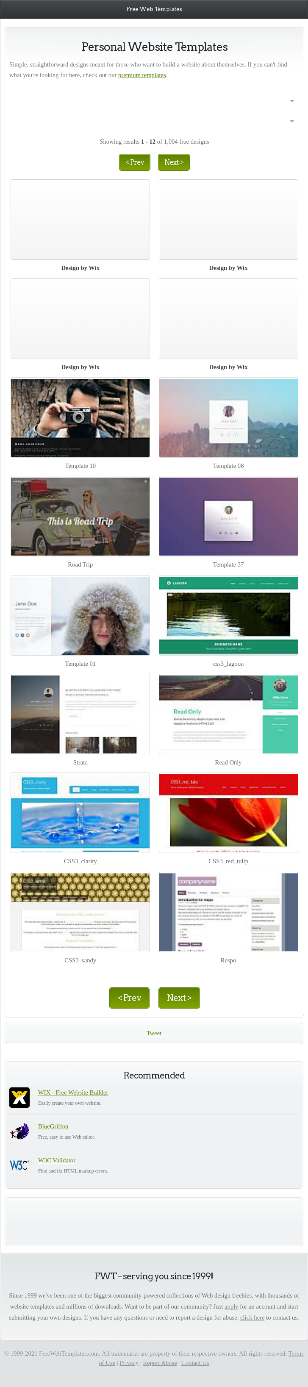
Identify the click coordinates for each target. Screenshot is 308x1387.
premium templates (142, 75)
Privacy (129, 1362)
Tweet (154, 1033)
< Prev (134, 162)
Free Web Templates (154, 9)
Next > (173, 162)
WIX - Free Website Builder (73, 1092)
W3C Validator (56, 1160)
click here (252, 1317)
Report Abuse (160, 1362)
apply (232, 1306)
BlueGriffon (53, 1126)
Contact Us (195, 1362)
